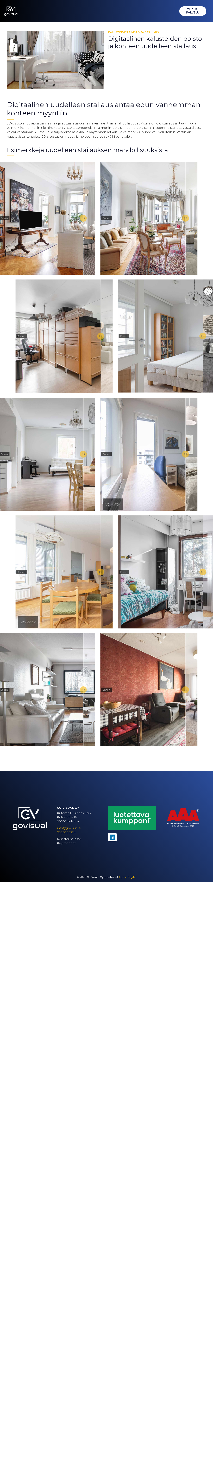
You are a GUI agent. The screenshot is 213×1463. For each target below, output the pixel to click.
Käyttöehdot (66, 843)
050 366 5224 (66, 832)
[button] (172, 11)
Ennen (8, 218)
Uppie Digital (127, 877)
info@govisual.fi (69, 828)
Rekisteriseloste (69, 839)
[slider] (87, 218)
